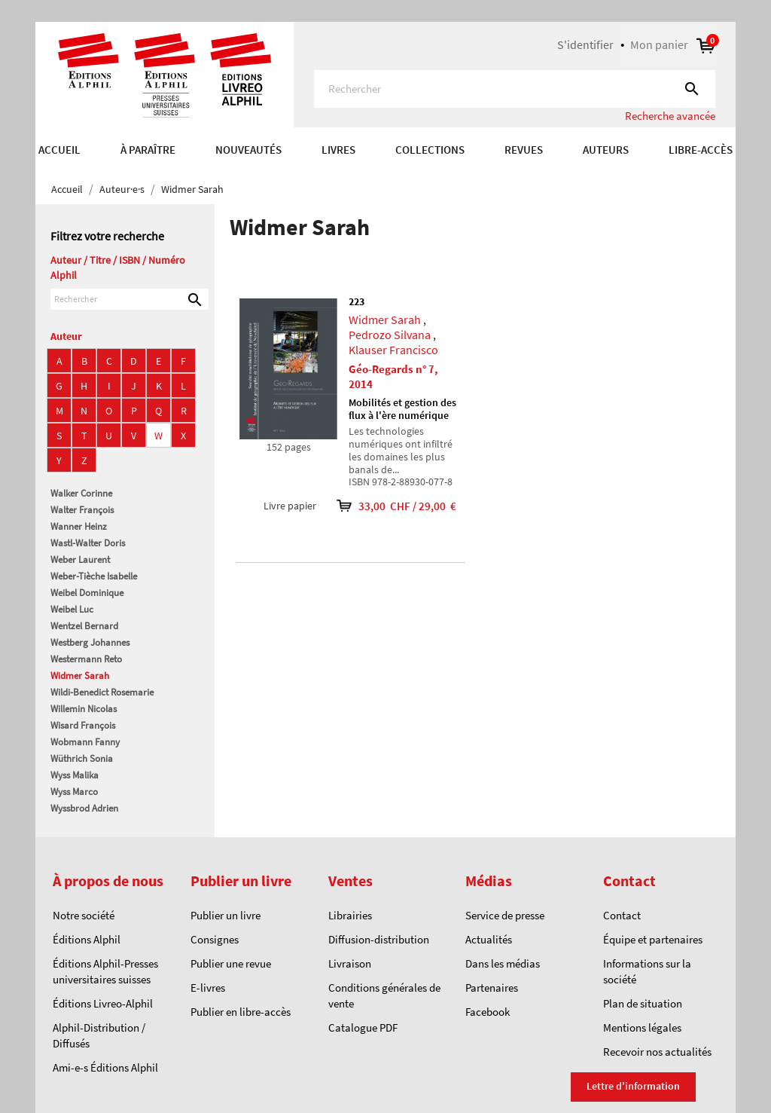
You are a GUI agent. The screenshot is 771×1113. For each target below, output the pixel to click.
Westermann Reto (86, 659)
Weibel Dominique (86, 592)
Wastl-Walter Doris (87, 543)
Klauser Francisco (393, 349)
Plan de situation (642, 1003)
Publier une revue (230, 963)
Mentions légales (642, 1027)
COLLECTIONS (430, 149)
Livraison (349, 963)
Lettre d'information (633, 1086)
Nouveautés (248, 149)
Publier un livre (225, 915)
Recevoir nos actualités (657, 1051)
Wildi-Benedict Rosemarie (102, 692)
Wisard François (82, 725)
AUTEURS (606, 149)
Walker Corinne (81, 493)
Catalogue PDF (363, 1027)
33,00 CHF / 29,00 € (386, 506)
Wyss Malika (74, 775)
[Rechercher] (514, 89)
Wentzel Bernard (84, 625)
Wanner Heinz (78, 526)
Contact (622, 915)
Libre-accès (701, 149)
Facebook (487, 1011)
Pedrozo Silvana (390, 334)
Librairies (350, 915)
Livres (338, 149)
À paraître (147, 149)
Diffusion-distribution (378, 939)
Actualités (488, 939)
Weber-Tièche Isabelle (93, 576)
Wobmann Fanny (85, 741)
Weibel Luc (71, 609)
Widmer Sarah (79, 675)
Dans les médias (502, 963)
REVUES (523, 149)
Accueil (59, 149)
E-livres (207, 987)
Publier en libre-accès (240, 1011)
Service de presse (504, 915)
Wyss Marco (74, 791)
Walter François (82, 509)
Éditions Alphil (86, 939)
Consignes (214, 939)
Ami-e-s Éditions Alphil (105, 1067)
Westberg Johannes (90, 642)
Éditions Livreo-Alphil (103, 1003)
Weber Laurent (80, 559)
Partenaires (491, 987)
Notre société (83, 915)
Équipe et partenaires (652, 939)
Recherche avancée (670, 116)
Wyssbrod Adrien (84, 808)
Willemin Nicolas (83, 708)
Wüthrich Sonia (81, 758)
